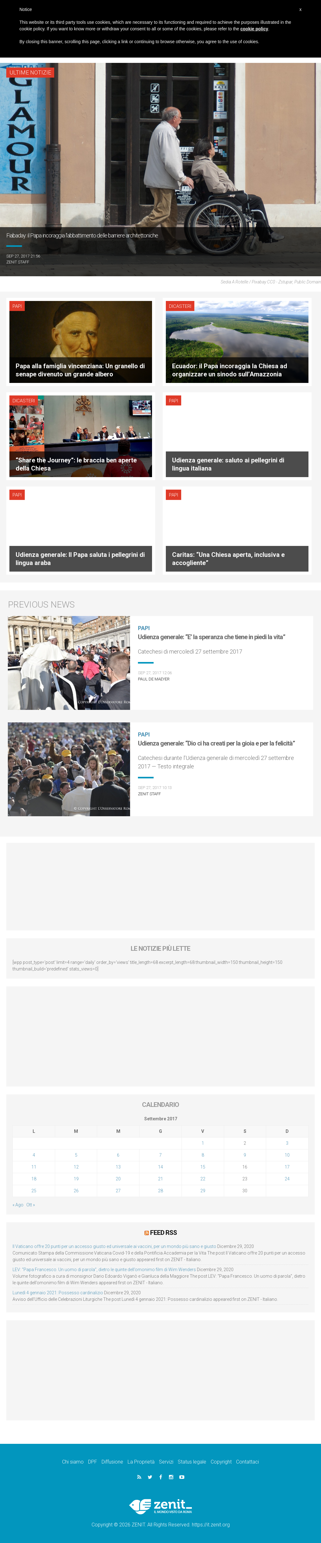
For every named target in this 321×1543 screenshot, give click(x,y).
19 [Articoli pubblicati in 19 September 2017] (76, 1178)
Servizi (166, 1462)
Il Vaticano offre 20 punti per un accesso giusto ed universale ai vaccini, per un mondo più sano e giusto (114, 1246)
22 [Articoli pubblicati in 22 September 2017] (202, 1178)
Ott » (30, 1204)
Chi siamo (73, 1462)
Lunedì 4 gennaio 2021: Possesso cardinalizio (58, 1292)
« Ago (18, 1204)
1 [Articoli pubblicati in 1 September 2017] (203, 1143)
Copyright (221, 1462)
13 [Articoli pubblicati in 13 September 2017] (118, 1166)
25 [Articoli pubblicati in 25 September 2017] (33, 1190)
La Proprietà (141, 1462)
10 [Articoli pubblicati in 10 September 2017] (287, 1155)
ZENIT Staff (17, 262)
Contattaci (247, 1462)
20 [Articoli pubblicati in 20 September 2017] (118, 1178)
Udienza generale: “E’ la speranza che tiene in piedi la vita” (211, 637)
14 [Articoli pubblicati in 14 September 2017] (160, 1166)
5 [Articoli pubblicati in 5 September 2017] (76, 1155)
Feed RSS (163, 1232)
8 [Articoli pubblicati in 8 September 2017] (203, 1155)
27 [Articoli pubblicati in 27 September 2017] (118, 1190)
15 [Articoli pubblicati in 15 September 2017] (202, 1166)
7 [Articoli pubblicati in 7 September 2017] (160, 1155)
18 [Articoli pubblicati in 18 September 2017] (33, 1178)
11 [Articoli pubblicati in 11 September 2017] (33, 1166)
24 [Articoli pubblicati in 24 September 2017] (287, 1178)
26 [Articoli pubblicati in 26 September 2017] (76, 1190)
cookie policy (254, 28)
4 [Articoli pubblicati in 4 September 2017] (34, 1155)
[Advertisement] (160, 886)
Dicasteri (179, 306)
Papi (17, 306)
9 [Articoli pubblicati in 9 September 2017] (245, 1155)
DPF (92, 1462)
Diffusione (112, 1462)
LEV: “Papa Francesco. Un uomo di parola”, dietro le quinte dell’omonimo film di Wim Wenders (104, 1269)
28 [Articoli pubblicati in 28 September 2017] (160, 1190)
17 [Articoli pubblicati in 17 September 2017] (287, 1166)
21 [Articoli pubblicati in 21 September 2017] (160, 1178)
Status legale (192, 1462)
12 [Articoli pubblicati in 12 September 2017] (76, 1166)
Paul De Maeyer (154, 679)
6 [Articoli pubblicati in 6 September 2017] (118, 1155)
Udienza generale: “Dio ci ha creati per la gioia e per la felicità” (216, 743)
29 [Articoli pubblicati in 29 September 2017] (202, 1190)
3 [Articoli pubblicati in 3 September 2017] (287, 1143)
